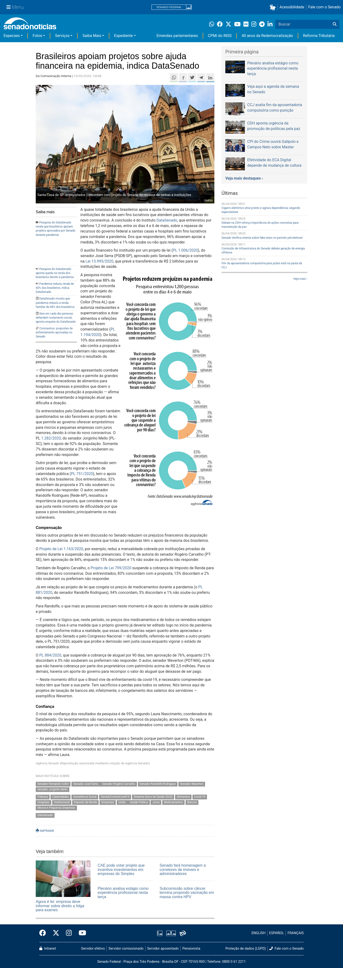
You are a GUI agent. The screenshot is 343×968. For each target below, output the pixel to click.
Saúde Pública (139, 802)
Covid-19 (199, 797)
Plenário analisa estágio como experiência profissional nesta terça (123, 892)
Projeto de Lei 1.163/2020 (61, 549)
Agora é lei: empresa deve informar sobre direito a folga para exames (60, 906)
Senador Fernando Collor (53, 784)
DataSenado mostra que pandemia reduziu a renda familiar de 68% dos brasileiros (55, 302)
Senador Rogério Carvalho (118, 784)
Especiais (12, 35)
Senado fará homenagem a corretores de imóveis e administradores (183, 869)
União (122, 802)
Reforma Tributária (319, 35)
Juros (156, 802)
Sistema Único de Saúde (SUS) (153, 797)
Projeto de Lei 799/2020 (111, 568)
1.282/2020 (51, 438)
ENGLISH (259, 933)
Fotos (37, 35)
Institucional (62, 802)
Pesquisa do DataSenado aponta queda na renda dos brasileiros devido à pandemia (55, 273)
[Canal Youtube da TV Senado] (80, 933)
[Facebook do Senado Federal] (44, 933)
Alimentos (183, 797)
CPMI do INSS (220, 35)
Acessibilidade (292, 7)
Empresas (107, 802)
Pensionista (191, 949)
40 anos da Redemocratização (267, 35)
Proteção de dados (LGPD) (245, 949)
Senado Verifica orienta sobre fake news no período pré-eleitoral (262, 237)
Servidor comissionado (126, 949)
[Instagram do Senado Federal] (69, 933)
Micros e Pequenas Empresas (56, 807)
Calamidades (60, 797)
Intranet (47, 949)
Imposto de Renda (85, 802)
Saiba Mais (91, 35)
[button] (273, 7)
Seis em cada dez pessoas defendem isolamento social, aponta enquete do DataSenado (56, 317)
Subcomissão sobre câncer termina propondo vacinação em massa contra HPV (187, 892)
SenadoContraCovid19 (115, 797)
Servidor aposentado (163, 949)
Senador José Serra (86, 784)
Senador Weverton (191, 784)
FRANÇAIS (296, 933)
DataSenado (166, 220)
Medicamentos (173, 802)
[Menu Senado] (15, 7)
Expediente (123, 35)
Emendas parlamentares (177, 35)
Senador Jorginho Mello (52, 789)
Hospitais (43, 802)
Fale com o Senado (324, 7)
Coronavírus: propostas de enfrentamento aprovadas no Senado (54, 332)
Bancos (192, 802)
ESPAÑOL (276, 933)
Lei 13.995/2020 (99, 261)
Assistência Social (85, 797)
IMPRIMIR (45, 831)
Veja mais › (300, 278)
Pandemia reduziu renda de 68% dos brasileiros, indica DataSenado (55, 288)
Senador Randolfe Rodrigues (158, 784)
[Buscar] (334, 24)
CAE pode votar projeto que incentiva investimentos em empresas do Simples (121, 869)
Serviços (62, 35)
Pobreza (42, 797)
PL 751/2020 (82, 473)
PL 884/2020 (50, 655)
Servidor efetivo (93, 949)
